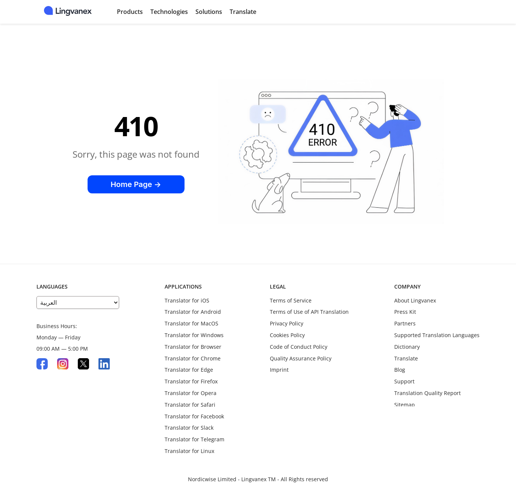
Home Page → (135, 184)
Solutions (208, 12)
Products (130, 12)
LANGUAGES (52, 286)
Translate (243, 12)
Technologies (169, 12)
